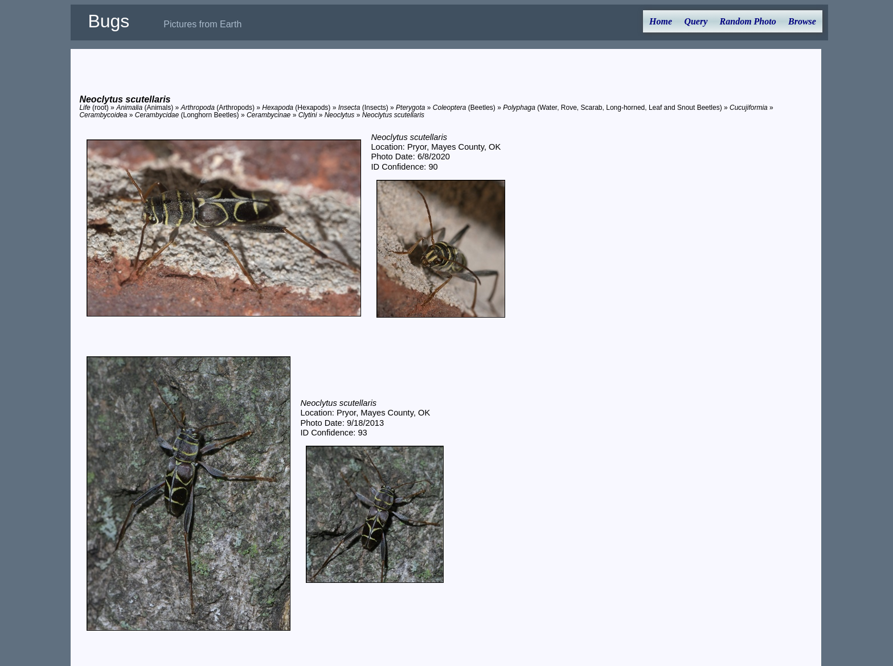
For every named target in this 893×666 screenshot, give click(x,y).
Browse (802, 21)
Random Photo (748, 21)
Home (660, 21)
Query (695, 21)
